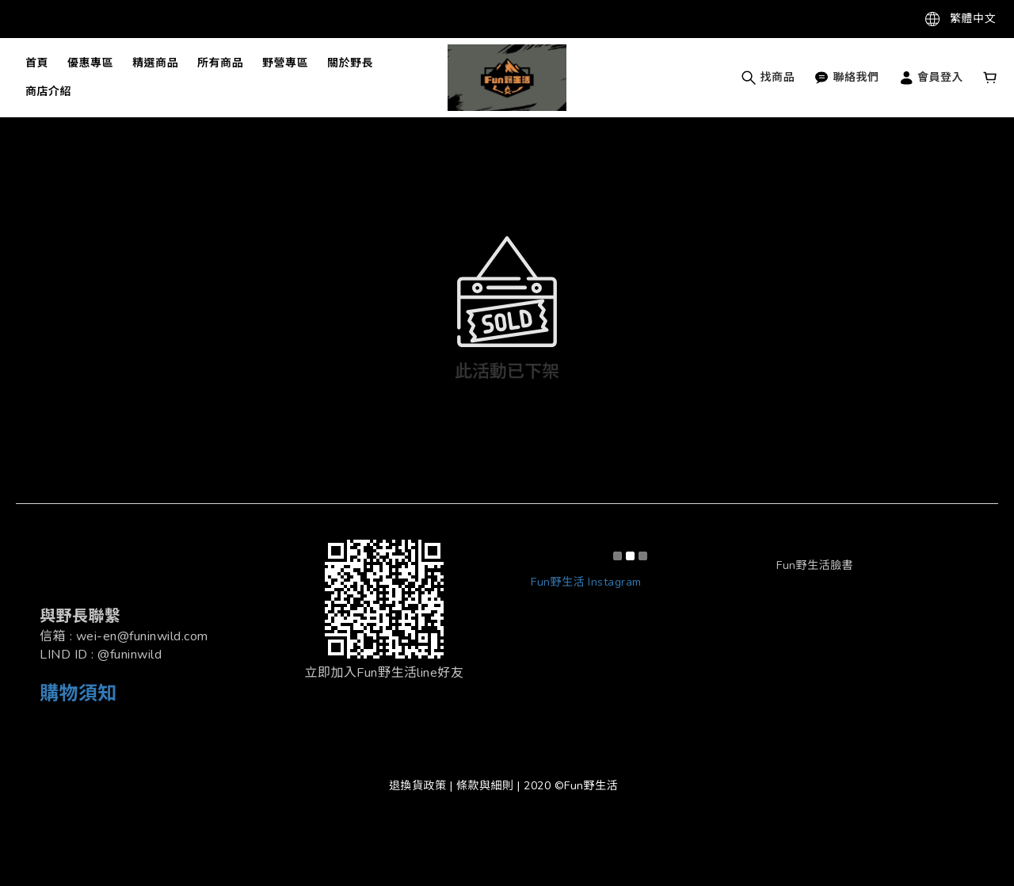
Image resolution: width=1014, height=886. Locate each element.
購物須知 (78, 693)
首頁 (36, 63)
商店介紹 (48, 91)
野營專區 (285, 63)
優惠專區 (90, 63)
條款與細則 (485, 785)
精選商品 (155, 63)
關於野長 (350, 63)
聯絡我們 (846, 77)
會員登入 (931, 77)
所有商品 (220, 63)
